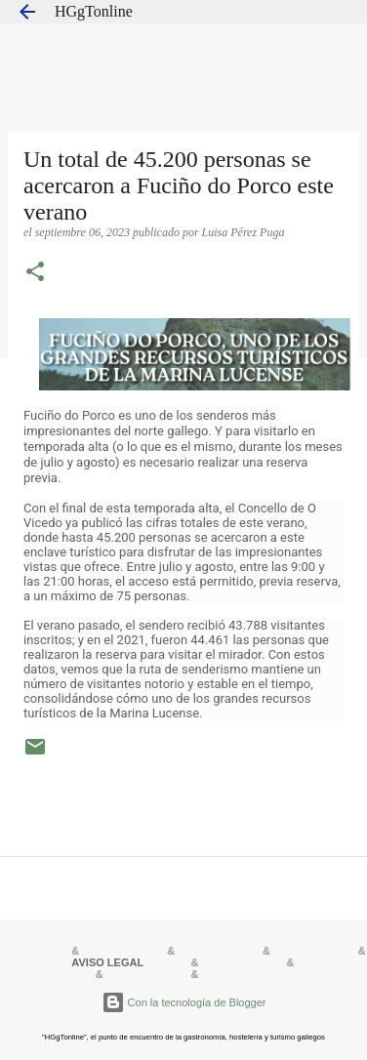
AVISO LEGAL (107, 962)
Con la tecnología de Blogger (184, 1002)
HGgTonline (94, 11)
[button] (35, 273)
